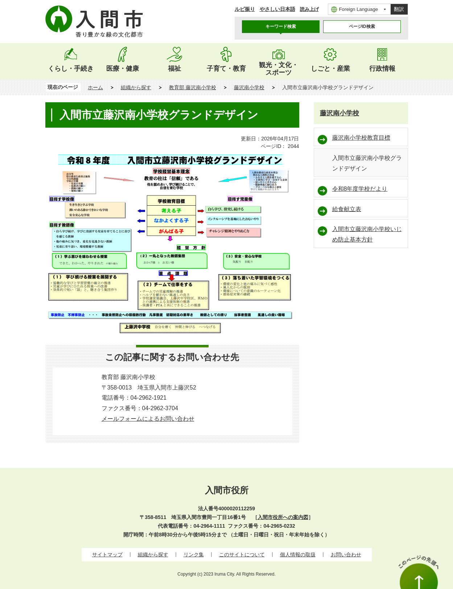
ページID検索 (362, 26)
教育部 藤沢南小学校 (192, 87)
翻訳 (399, 9)
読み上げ (309, 9)
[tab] (281, 26)
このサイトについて (242, 554)
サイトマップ (107, 554)
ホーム (95, 87)
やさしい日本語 (277, 9)
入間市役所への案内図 (283, 517)
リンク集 (194, 554)
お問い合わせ (346, 554)
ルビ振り (245, 9)
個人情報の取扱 (298, 554)
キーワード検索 (280, 26)
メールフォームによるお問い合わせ (148, 419)
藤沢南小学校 (249, 87)
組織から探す (136, 87)
